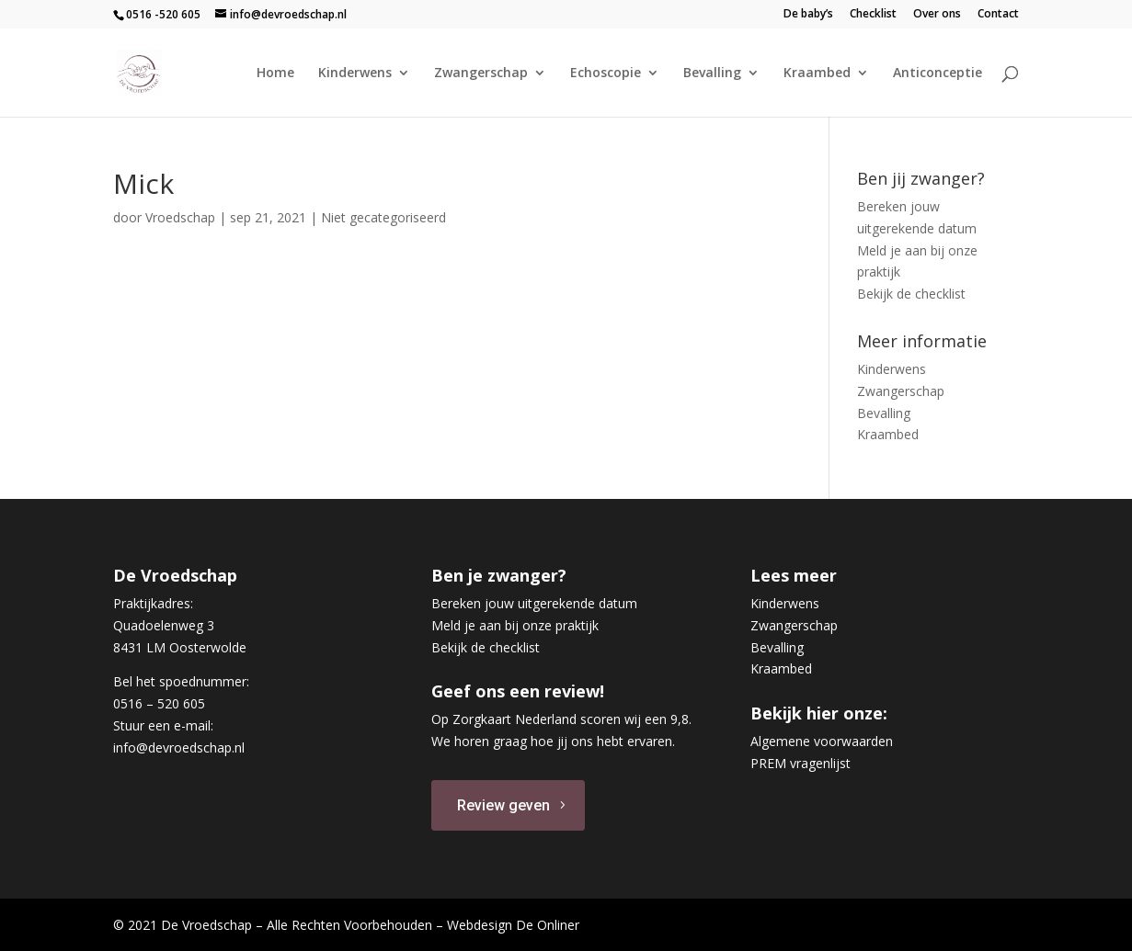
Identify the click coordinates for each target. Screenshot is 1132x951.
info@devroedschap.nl (179, 747)
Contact (998, 14)
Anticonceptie (937, 73)
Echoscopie (605, 73)
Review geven (503, 805)
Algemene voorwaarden (821, 741)
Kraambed (817, 73)
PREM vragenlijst (800, 763)
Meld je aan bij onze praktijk (515, 625)
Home (275, 73)
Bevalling (712, 73)
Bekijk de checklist (911, 293)
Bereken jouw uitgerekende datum (534, 603)
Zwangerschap (481, 73)
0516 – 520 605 (159, 703)
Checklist (873, 14)
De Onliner (547, 925)
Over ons (937, 14)
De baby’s (808, 14)
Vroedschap (180, 217)
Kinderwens (355, 73)
